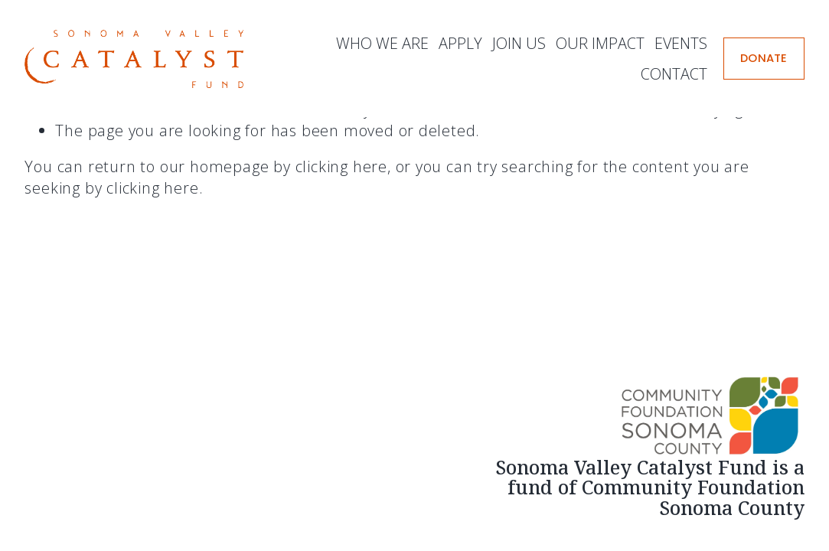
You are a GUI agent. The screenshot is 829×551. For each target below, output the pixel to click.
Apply (460, 43)
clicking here (341, 166)
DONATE (764, 58)
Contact (674, 74)
